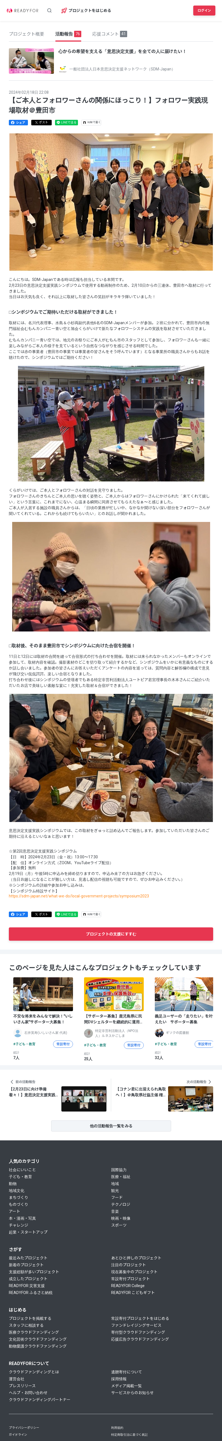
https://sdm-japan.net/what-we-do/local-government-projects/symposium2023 (79, 896)
